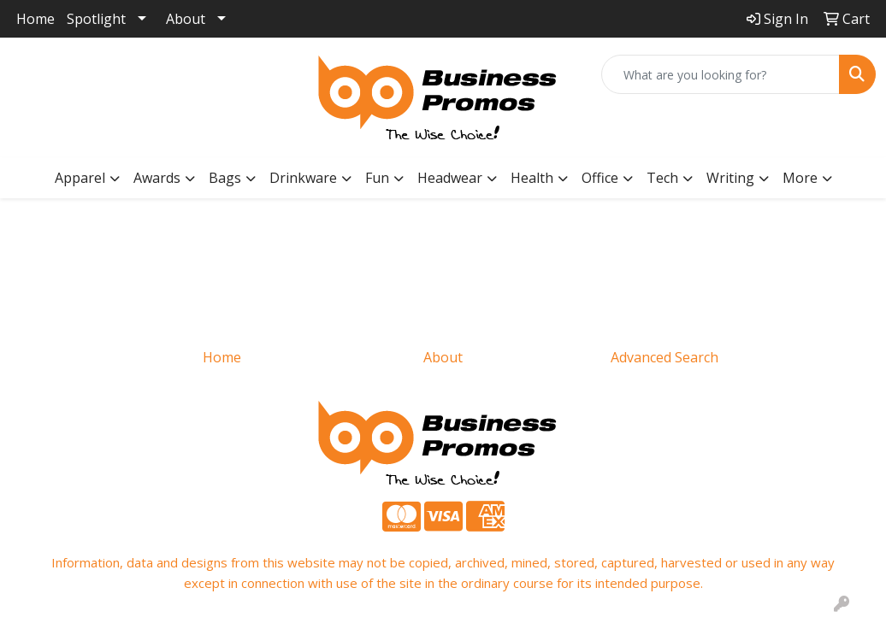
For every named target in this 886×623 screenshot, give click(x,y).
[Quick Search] (720, 74)
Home (35, 18)
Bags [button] (225, 177)
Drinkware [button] (303, 177)
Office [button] (600, 177)
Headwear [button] (449, 177)
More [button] (800, 177)
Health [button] (532, 177)
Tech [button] (662, 177)
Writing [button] (730, 177)
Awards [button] (156, 177)
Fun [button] (377, 177)
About (185, 18)
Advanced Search (664, 357)
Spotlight (96, 18)
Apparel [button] (80, 177)
